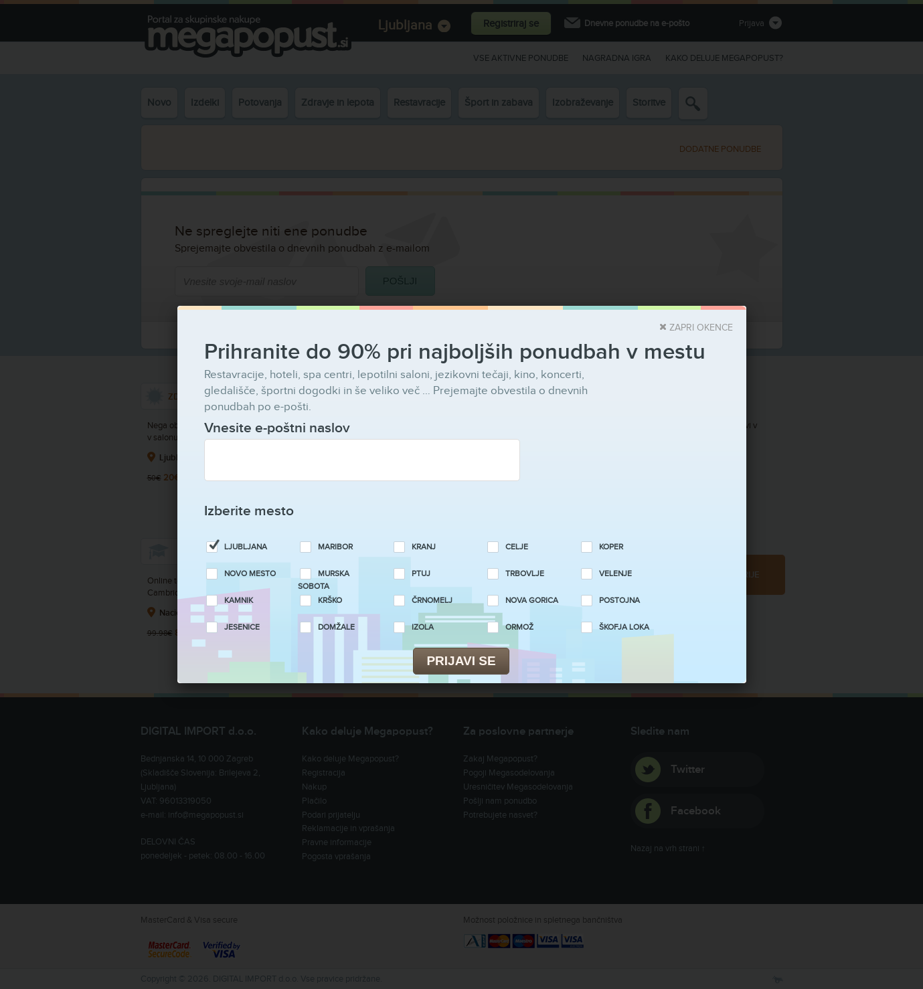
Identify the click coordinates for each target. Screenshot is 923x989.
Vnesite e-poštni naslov (277, 428)
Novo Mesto (250, 573)
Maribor (335, 547)
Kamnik (238, 600)
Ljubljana (245, 547)
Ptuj (421, 573)
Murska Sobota (323, 580)
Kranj (424, 547)
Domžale (336, 627)
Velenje (615, 573)
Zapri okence (701, 328)
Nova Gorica (531, 600)
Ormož (519, 627)
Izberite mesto (249, 511)
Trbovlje (524, 573)
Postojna (619, 600)
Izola (423, 627)
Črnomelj (432, 600)
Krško (330, 600)
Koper (611, 547)
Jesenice (242, 627)
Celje (516, 547)
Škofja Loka (624, 627)
